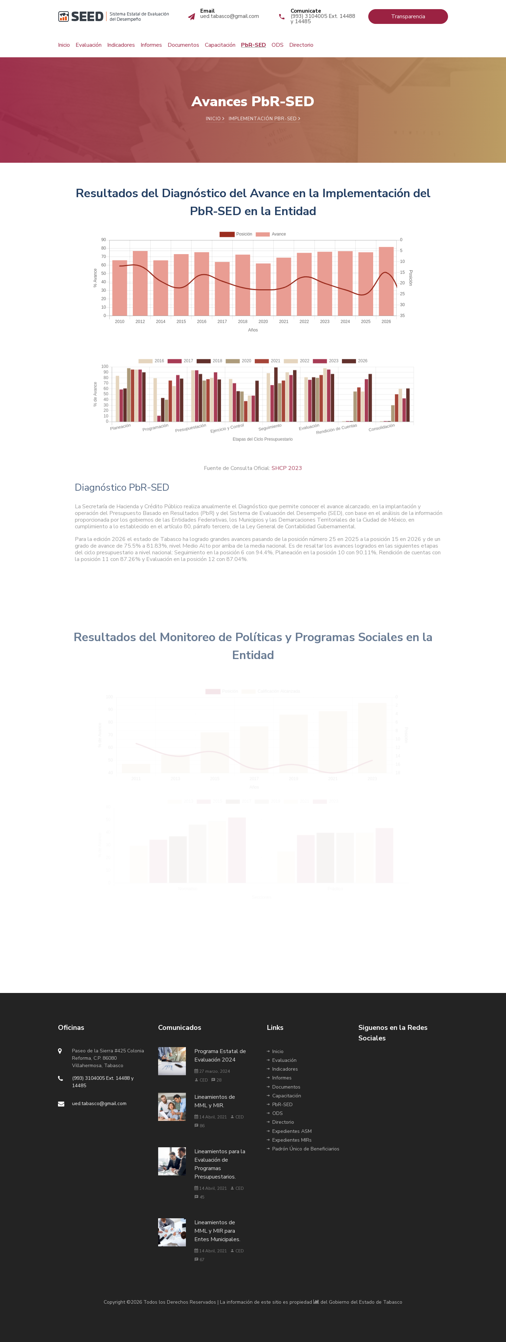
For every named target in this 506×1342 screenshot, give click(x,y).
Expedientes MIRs (289, 1140)
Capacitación (220, 45)
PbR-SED (253, 45)
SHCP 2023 (287, 474)
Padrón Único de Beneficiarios (303, 1149)
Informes (151, 45)
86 (199, 1126)
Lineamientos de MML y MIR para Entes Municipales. (217, 1231)
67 (199, 1260)
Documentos (183, 45)
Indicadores (121, 45)
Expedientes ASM (289, 1131)
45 (199, 1197)
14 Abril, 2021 (210, 1117)
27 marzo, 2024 (212, 1071)
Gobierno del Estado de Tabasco (365, 1302)
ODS (278, 45)
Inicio (64, 45)
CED (201, 1080)
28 (216, 1080)
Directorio (301, 45)
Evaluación (89, 45)
